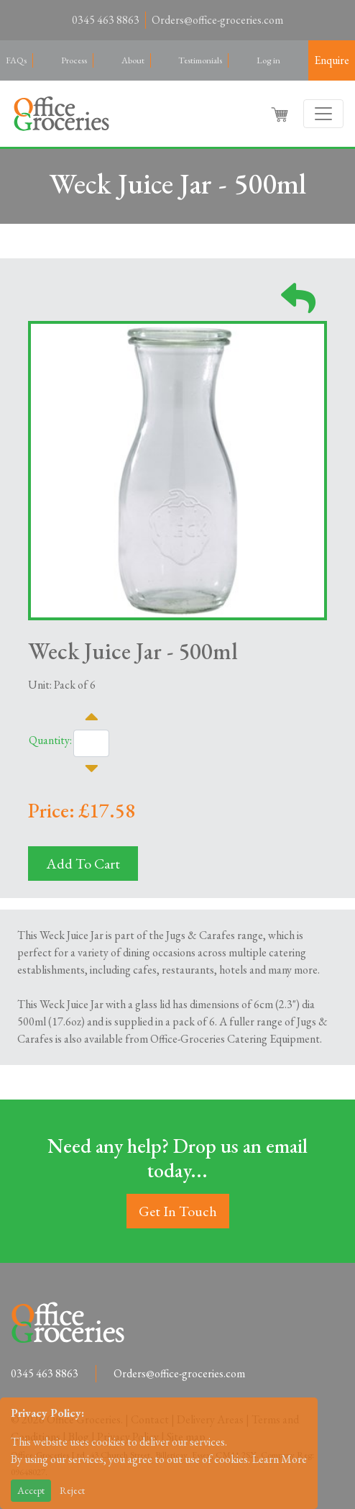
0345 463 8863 (105, 19)
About (132, 60)
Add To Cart (83, 863)
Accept (31, 1490)
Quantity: (50, 740)
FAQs (16, 60)
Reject (72, 1490)
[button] (281, 113)
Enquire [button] (331, 60)
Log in (268, 60)
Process (74, 60)
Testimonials (200, 60)
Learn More (279, 1459)
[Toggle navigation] (323, 113)
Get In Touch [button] (178, 1211)
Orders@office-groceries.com (217, 19)
